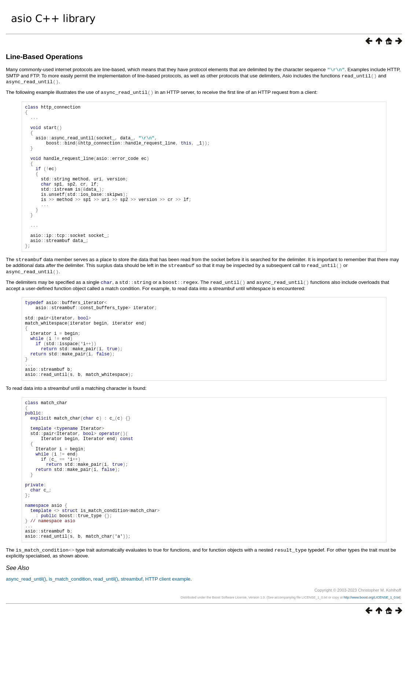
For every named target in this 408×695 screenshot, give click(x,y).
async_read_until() (26, 652)
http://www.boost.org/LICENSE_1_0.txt (371, 671)
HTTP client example (167, 652)
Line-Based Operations (44, 57)
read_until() (105, 652)
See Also (17, 642)
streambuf (131, 652)
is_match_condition (70, 652)
